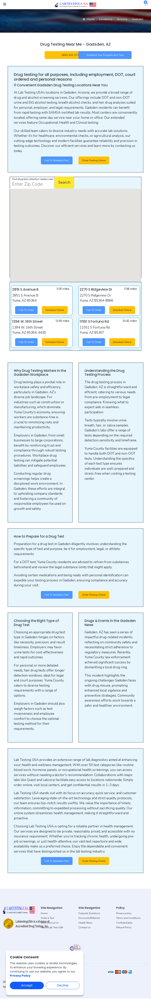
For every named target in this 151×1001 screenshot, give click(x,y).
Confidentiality (124, 925)
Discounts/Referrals (89, 920)
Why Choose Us (50, 925)
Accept (27, 985)
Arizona (122, 19)
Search (64, 183)
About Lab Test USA (52, 930)
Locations (105, 19)
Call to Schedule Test (54, 161)
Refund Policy (123, 930)
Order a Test (47, 920)
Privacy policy (123, 916)
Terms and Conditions (128, 920)
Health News (85, 925)
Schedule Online (55, 314)
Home (89, 19)
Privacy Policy (20, 976)
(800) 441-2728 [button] (71, 55)
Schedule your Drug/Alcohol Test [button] (105, 55)
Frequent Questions (89, 916)
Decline (62, 985)
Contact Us (84, 930)
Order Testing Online (96, 161)
